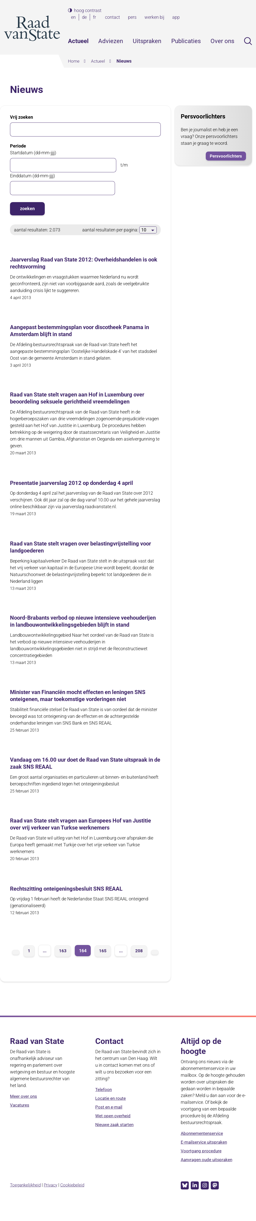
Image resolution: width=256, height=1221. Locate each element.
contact (112, 17)
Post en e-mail (109, 1120)
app (176, 17)
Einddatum (32, 175)
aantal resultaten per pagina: (110, 229)
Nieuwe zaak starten (115, 1138)
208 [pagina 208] (139, 964)
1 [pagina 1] (29, 964)
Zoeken (248, 41)
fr (95, 17)
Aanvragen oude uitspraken (208, 1173)
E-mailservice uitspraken (205, 1155)
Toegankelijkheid (26, 1198)
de (85, 17)
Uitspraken (147, 41)
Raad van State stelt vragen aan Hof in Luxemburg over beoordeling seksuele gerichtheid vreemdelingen (84, 400)
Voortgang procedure (202, 1164)
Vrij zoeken (21, 116)
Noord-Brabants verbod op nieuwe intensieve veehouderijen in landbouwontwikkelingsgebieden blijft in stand (84, 629)
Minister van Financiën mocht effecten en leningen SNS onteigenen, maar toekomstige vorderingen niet (84, 707)
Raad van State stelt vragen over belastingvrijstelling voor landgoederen (80, 549)
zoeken (27, 208)
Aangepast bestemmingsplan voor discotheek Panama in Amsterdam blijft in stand (83, 332)
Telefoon (104, 1103)
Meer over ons (24, 1110)
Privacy (53, 1198)
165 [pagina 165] (102, 964)
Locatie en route (111, 1112)
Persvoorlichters (225, 155)
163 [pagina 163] (62, 964)
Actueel (78, 41)
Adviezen (110, 41)
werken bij (154, 17)
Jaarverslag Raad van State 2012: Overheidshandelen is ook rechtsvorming (85, 263)
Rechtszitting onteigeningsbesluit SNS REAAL (71, 902)
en (74, 17)
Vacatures (20, 1118)
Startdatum (33, 152)
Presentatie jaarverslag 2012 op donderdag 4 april (78, 485)
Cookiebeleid (75, 1198)
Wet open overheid (113, 1129)
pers (132, 17)
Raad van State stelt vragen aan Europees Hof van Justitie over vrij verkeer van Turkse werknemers (77, 837)
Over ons (222, 41)
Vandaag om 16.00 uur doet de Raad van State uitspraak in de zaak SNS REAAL (73, 776)
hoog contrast (88, 10)
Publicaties (186, 41)
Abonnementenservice (203, 1147)
